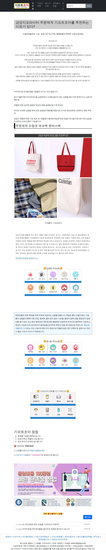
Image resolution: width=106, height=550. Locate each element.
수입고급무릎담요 (42, 536)
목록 (88, 517)
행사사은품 (47, 4)
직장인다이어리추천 (59, 539)
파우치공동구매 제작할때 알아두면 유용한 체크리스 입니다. (46, 529)
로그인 (63, 6)
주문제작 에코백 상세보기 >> (27, 258)
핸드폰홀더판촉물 (84, 536)
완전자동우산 (69, 536)
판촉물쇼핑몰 (56, 4)
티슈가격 (16, 536)
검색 (89, 6)
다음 (25, 455)
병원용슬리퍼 (43, 539)
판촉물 (33, 6)
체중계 (8, 536)
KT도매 (97, 536)
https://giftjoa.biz (37, 450)
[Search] (76, 6)
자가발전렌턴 (27, 536)
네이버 (19, 455)
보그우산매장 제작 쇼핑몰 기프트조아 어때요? (40, 524)
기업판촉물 (40, 4)
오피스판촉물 (57, 536)
